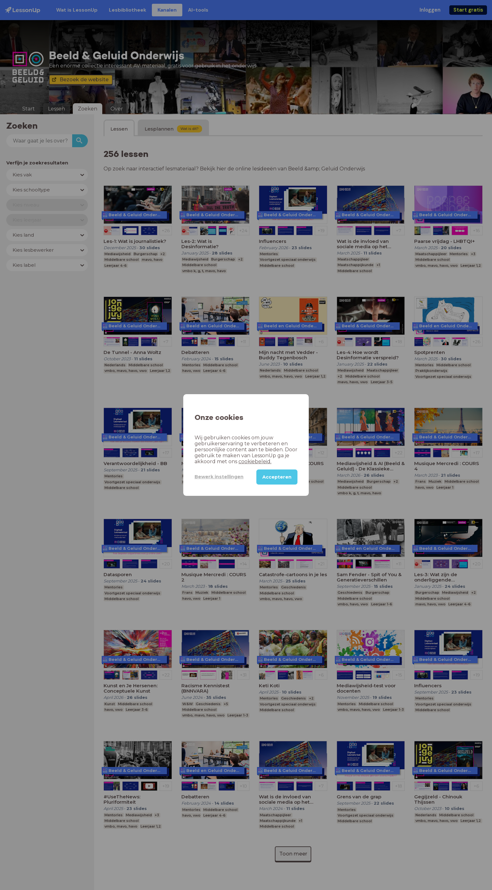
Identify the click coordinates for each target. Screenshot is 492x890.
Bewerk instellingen (214, 476)
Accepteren (276, 477)
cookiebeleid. (228, 461)
